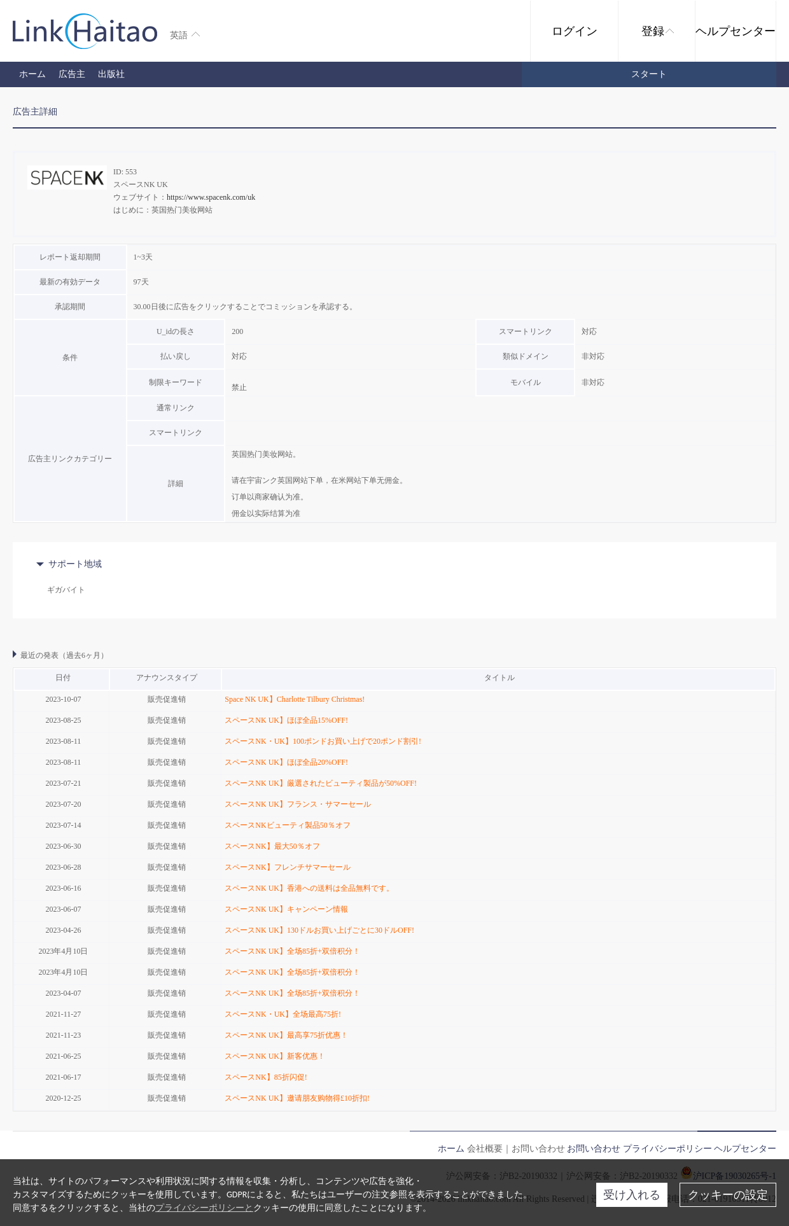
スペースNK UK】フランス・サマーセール (298, 804)
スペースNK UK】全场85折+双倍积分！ (292, 951)
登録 (657, 31)
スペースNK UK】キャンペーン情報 (286, 909)
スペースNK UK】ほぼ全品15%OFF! (286, 720)
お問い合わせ (593, 1148)
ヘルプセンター (735, 31)
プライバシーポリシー (667, 1148)
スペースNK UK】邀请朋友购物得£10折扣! (297, 1098)
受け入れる (631, 1195)
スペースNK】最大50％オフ (272, 846)
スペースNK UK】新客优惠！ (275, 1056)
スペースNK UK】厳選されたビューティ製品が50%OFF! (321, 783)
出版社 (111, 74)
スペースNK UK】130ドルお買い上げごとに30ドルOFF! (319, 930)
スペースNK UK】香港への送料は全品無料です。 (309, 888)
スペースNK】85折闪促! (266, 1077)
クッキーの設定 (728, 1195)
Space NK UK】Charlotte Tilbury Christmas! (295, 699)
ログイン (574, 31)
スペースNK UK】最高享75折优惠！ (286, 1035)
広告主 (72, 74)
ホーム (32, 74)
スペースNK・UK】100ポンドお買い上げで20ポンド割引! (323, 741)
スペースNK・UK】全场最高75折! (283, 1014)
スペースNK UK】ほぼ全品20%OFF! (286, 762)
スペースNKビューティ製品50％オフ (287, 825)
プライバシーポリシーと (204, 1207)
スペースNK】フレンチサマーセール (287, 867)
